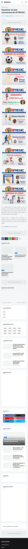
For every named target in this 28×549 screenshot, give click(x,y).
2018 (10, 330)
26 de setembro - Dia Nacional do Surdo (18, 448)
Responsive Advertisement (14, 22)
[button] (2, 2)
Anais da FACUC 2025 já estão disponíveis (20, 255)
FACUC (7, 2)
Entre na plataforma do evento (10, 526)
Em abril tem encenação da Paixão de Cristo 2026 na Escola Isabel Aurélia (6, 257)
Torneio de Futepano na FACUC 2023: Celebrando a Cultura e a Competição (19, 465)
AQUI (6, 226)
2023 (4, 317)
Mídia (2, 547)
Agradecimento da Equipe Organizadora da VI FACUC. (18, 457)
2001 (10, 328)
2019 (14, 330)
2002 (14, 328)
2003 (19, 328)
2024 (4, 314)
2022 (5, 333)
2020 (19, 330)
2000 (5, 328)
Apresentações (5, 544)
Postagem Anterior (6, 302)
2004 (5, 330)
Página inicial (4, 7)
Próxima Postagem (21, 302)
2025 (4, 312)
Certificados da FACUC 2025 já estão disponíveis (7, 274)
